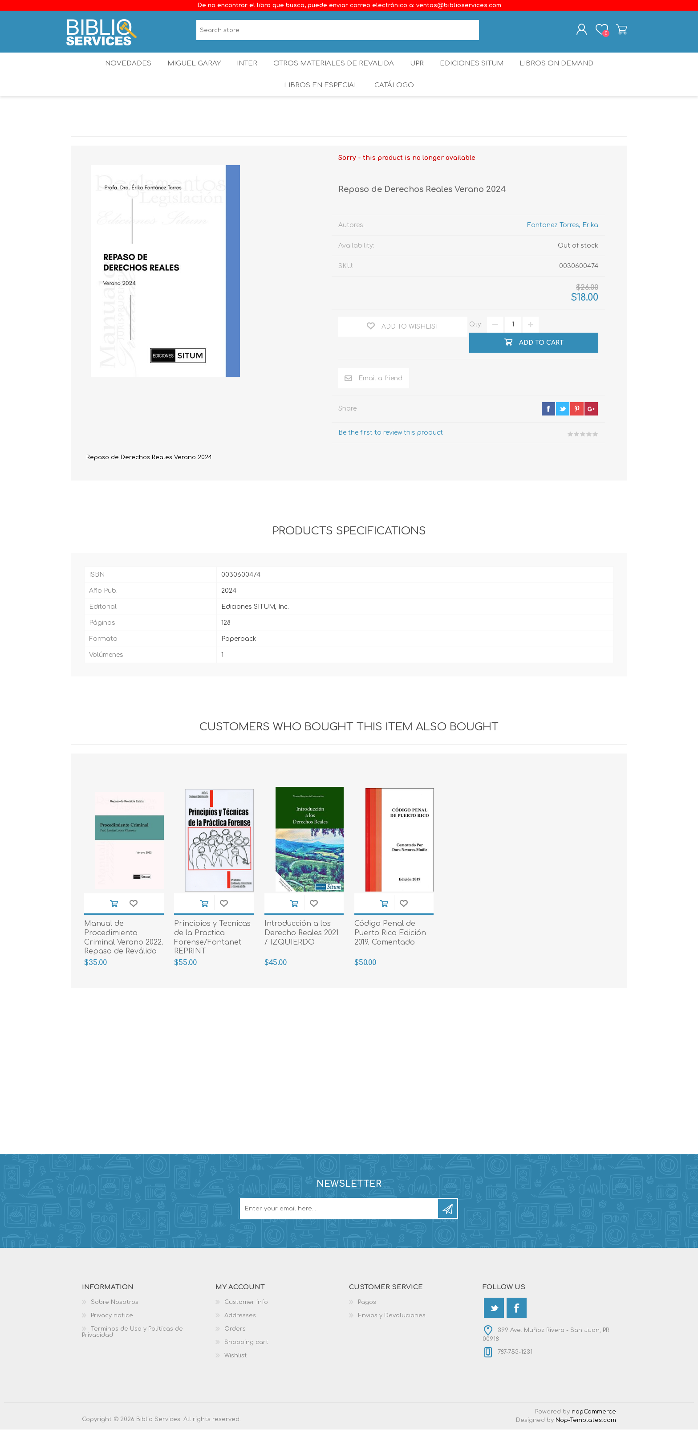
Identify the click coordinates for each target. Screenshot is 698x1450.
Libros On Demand (564, 73)
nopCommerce (594, 1432)
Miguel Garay (189, 73)
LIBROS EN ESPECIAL (319, 102)
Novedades (120, 73)
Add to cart (114, 924)
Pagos (367, 1323)
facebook (548, 429)
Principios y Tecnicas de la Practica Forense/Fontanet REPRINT (212, 958)
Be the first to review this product (390, 453)
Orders (235, 1349)
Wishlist (235, 1376)
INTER (246, 73)
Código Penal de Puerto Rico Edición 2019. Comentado (390, 953)
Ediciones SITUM (477, 73)
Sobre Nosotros (114, 1323)
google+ (591, 429)
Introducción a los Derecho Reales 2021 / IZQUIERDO (301, 953)
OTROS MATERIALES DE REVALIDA (334, 73)
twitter (562, 429)
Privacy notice (112, 1336)
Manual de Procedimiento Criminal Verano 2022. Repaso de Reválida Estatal (123, 962)
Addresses (240, 1336)
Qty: (476, 345)
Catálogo (395, 102)
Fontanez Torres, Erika (562, 245)
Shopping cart (617, 32)
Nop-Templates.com (586, 1441)
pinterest (577, 429)
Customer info (246, 1323)
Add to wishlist (133, 924)
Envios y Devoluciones (392, 1336)
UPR (418, 73)
